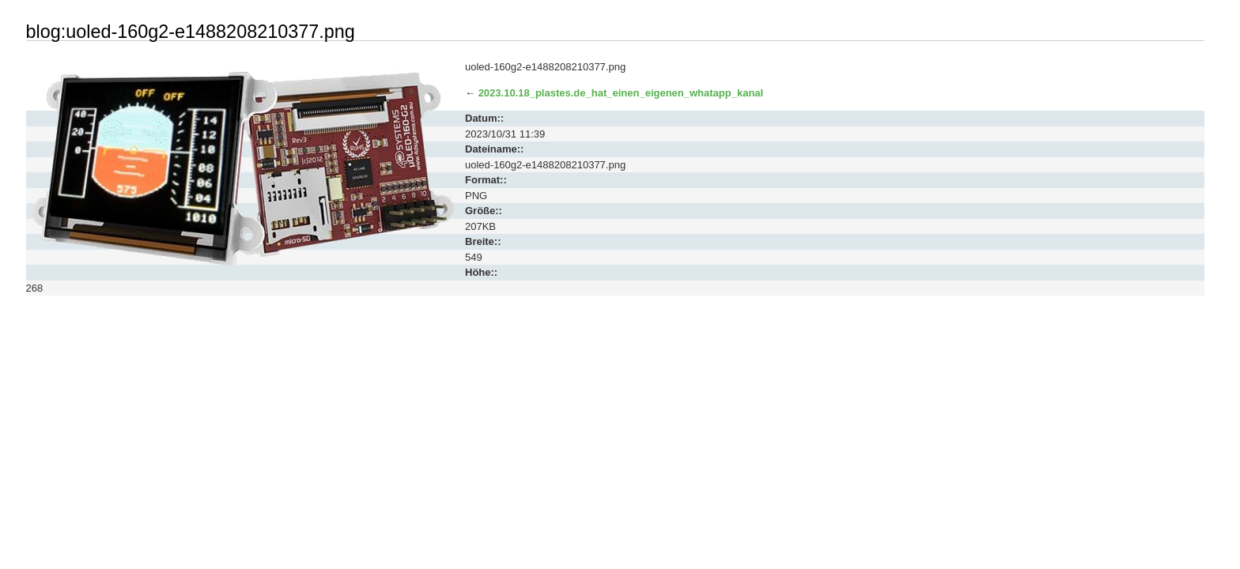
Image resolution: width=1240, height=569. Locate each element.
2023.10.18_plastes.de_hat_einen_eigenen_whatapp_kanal (621, 93)
